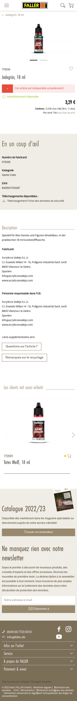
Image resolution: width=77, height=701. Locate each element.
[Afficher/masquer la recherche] (63, 5)
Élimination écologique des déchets (55, 690)
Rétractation (27, 690)
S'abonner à (38, 609)
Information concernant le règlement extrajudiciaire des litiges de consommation (37, 695)
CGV (15, 690)
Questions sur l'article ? (22, 346)
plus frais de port (66, 112)
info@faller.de (13, 637)
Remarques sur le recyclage (24, 358)
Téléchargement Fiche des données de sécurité (33, 201)
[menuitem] (5, 5)
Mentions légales (42, 687)
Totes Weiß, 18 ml (17, 462)
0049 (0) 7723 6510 (17, 632)
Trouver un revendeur (38, 532)
